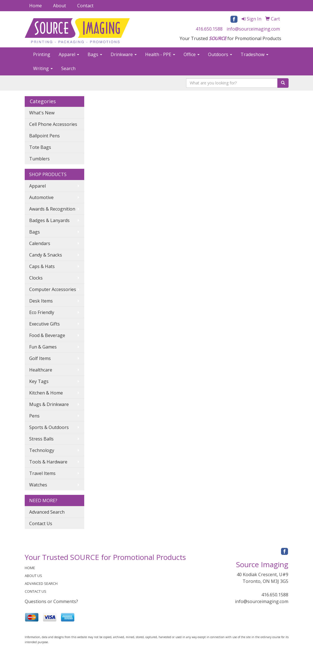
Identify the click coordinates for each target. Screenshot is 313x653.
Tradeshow (254, 54)
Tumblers (39, 159)
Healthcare (40, 370)
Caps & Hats (42, 266)
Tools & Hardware (48, 462)
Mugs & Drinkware (49, 404)
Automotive (41, 197)
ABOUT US (33, 575)
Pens (34, 416)
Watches (38, 485)
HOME (30, 567)
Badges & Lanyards (49, 220)
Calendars (39, 243)
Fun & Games (43, 347)
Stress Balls (41, 439)
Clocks (36, 278)
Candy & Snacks (45, 255)
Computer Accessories (52, 289)
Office (192, 54)
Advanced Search (47, 512)
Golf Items (40, 358)
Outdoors (220, 54)
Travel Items (42, 473)
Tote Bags (40, 147)
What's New (41, 113)
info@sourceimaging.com (253, 29)
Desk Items (41, 301)
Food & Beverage (47, 335)
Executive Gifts (44, 324)
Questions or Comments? (51, 601)
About (59, 6)
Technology (41, 450)
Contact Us (40, 523)
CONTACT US (35, 591)
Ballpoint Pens (44, 136)
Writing (43, 68)
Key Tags (39, 381)
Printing (41, 54)
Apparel (69, 54)
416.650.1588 (209, 29)
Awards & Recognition (52, 209)
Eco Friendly (41, 312)
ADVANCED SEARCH (41, 583)
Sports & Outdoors (49, 427)
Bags (95, 54)
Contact (85, 6)
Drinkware (124, 54)
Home (35, 6)
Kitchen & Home (46, 393)
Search (68, 68)
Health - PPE (160, 54)
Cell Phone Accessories (53, 124)
